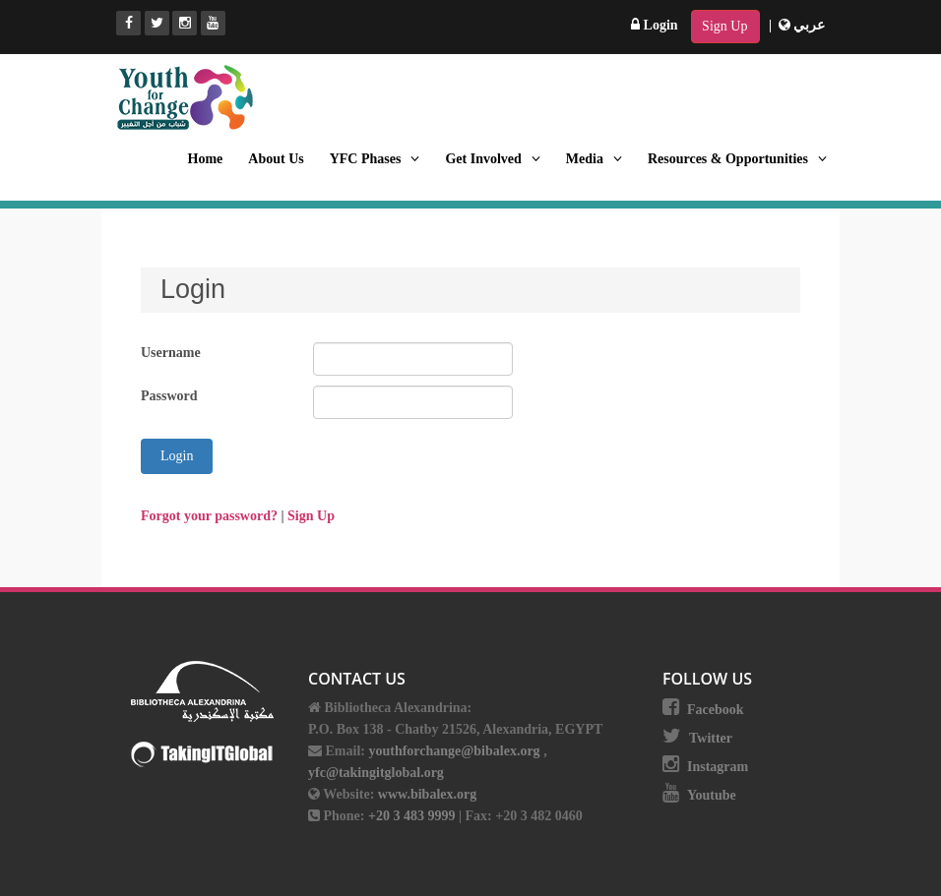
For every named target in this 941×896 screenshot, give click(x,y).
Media (594, 158)
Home (205, 158)
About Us (275, 158)
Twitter (710, 738)
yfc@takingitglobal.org (376, 772)
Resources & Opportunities (737, 158)
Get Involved (492, 158)
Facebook (715, 709)
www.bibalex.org (427, 794)
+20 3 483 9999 (413, 815)
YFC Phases (375, 158)
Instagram (717, 766)
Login (654, 25)
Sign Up (724, 26)
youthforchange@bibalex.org (453, 751)
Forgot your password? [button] (211, 515)
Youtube (711, 795)
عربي (802, 25)
